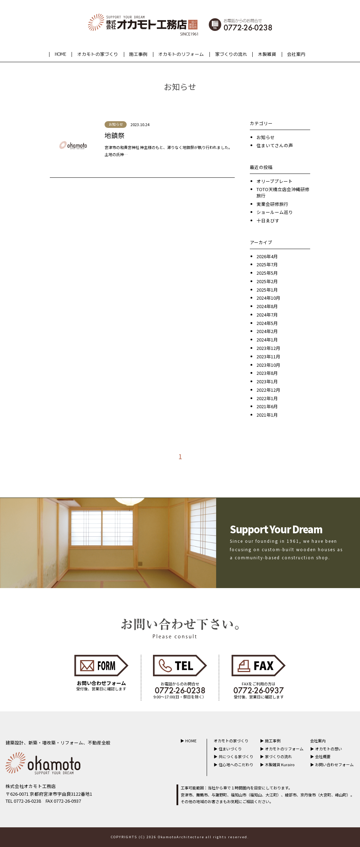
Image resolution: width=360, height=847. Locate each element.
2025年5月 (267, 272)
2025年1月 (267, 289)
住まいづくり (230, 748)
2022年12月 (268, 389)
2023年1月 (267, 381)
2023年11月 (268, 356)
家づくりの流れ (231, 54)
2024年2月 (267, 331)
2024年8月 (267, 306)
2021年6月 (267, 406)
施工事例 (138, 54)
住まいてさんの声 (274, 145)
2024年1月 (267, 339)
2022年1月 (267, 398)
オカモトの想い (328, 748)
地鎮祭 (115, 135)
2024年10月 (268, 297)
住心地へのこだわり (236, 764)
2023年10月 (268, 364)
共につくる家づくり (236, 756)
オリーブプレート (274, 181)
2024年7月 (267, 314)
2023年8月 (267, 373)
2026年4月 (267, 256)
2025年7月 (267, 264)
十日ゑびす (267, 220)
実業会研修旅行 (272, 204)
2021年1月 (267, 414)
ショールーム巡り (274, 212)
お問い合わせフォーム (334, 764)
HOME (60, 54)
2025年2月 (267, 281)
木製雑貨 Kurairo (279, 764)
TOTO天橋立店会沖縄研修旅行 (282, 192)
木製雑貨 (267, 54)
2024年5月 (267, 323)
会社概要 (323, 756)
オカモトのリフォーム (181, 54)
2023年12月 (268, 348)
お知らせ (265, 137)
